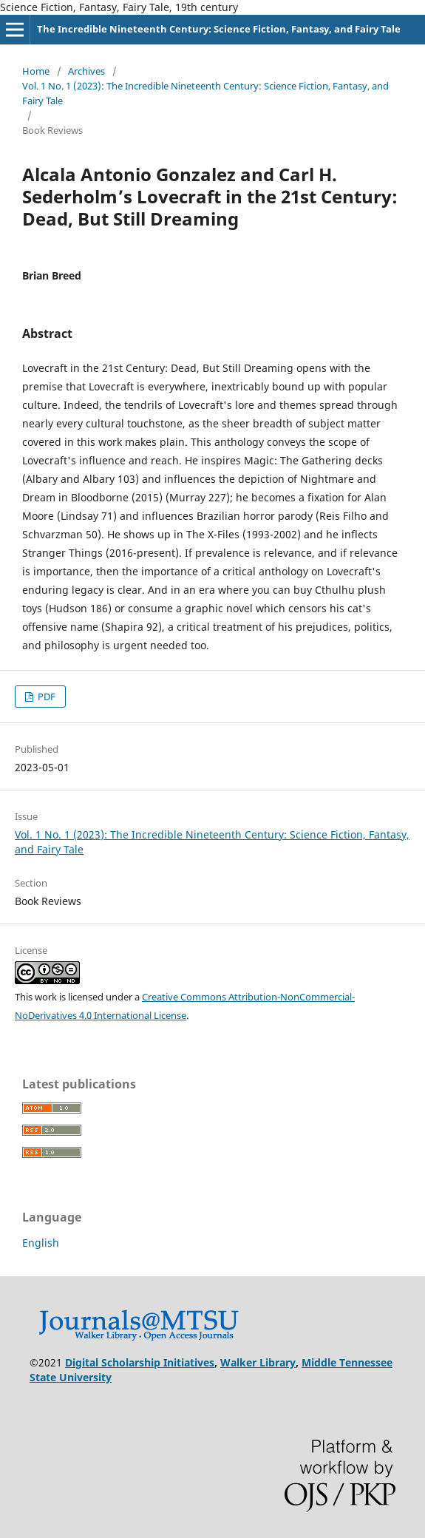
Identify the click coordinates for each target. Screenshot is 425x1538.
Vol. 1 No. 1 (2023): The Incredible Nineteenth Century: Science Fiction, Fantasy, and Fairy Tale (205, 93)
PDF (45, 696)
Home (36, 71)
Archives (86, 71)
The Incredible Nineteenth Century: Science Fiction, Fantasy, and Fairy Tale (219, 28)
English (40, 1243)
